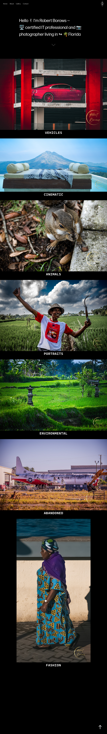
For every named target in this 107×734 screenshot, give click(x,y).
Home (5, 4)
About (12, 4)
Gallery (18, 4)
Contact (25, 4)
